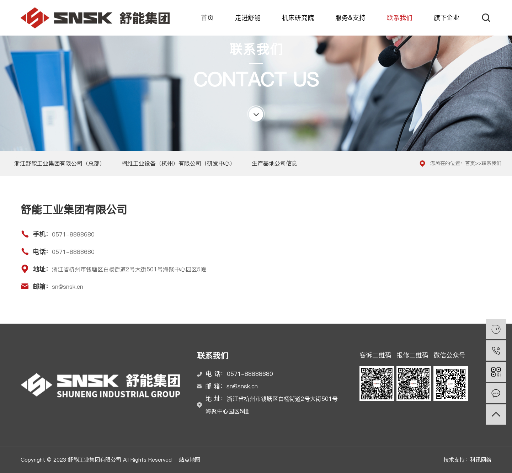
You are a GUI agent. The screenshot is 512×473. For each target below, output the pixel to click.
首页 (207, 18)
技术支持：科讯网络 (467, 459)
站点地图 (189, 459)
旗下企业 (446, 18)
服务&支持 (350, 18)
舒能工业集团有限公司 (95, 17)
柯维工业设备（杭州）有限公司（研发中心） (178, 163)
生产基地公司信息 (274, 163)
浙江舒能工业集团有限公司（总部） (59, 163)
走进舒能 (248, 18)
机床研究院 (298, 18)
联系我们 (399, 18)
